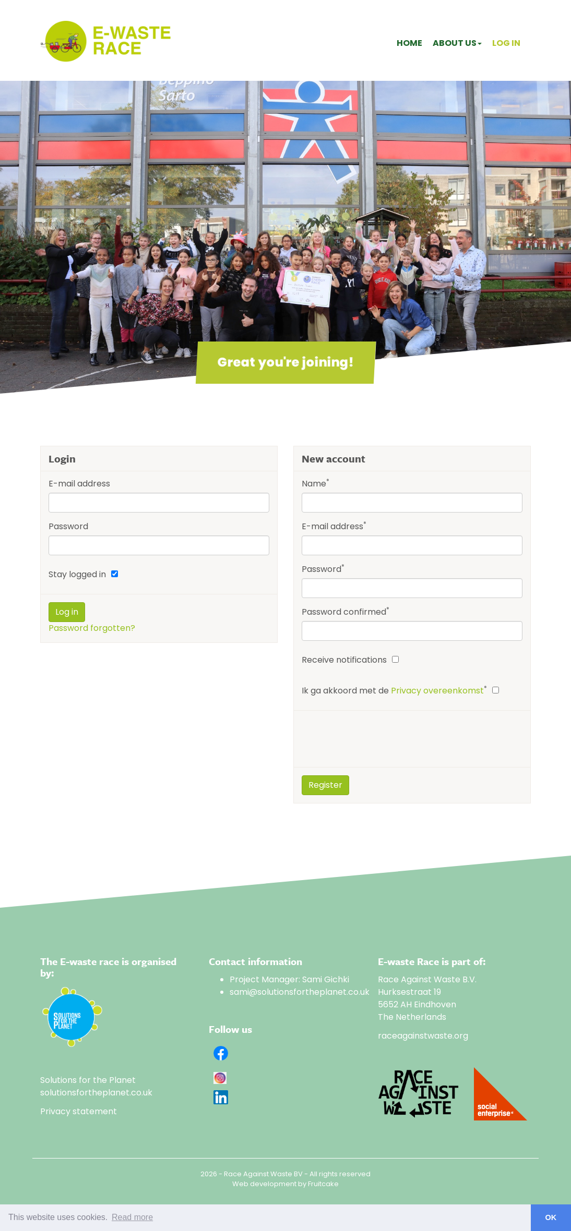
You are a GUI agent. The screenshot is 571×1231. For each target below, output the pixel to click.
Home (409, 43)
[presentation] (381, 738)
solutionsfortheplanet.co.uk (96, 1093)
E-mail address (79, 484)
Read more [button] (132, 1217)
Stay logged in (77, 574)
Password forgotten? (92, 628)
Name (315, 484)
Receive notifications (344, 660)
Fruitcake (323, 1184)
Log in (506, 43)
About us (457, 43)
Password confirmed (345, 612)
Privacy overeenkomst (437, 691)
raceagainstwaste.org (423, 1036)
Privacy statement (78, 1111)
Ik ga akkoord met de (394, 691)
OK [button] (551, 1217)
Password (68, 526)
